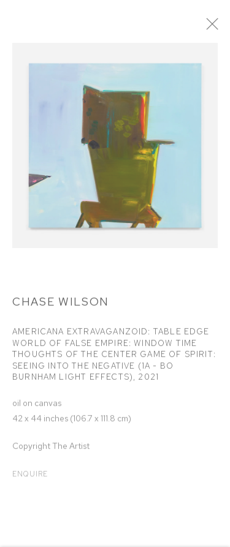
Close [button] (221, 27)
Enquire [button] (30, 478)
